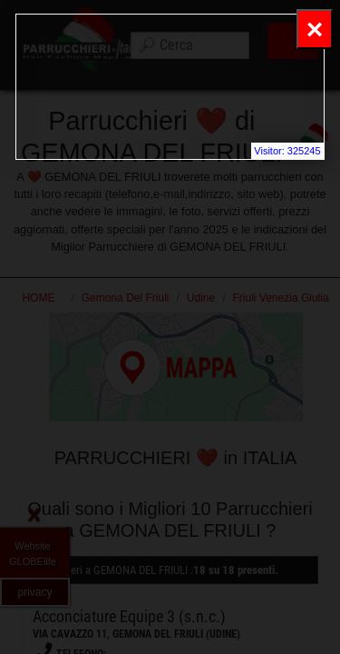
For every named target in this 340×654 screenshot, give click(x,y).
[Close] (314, 29)
